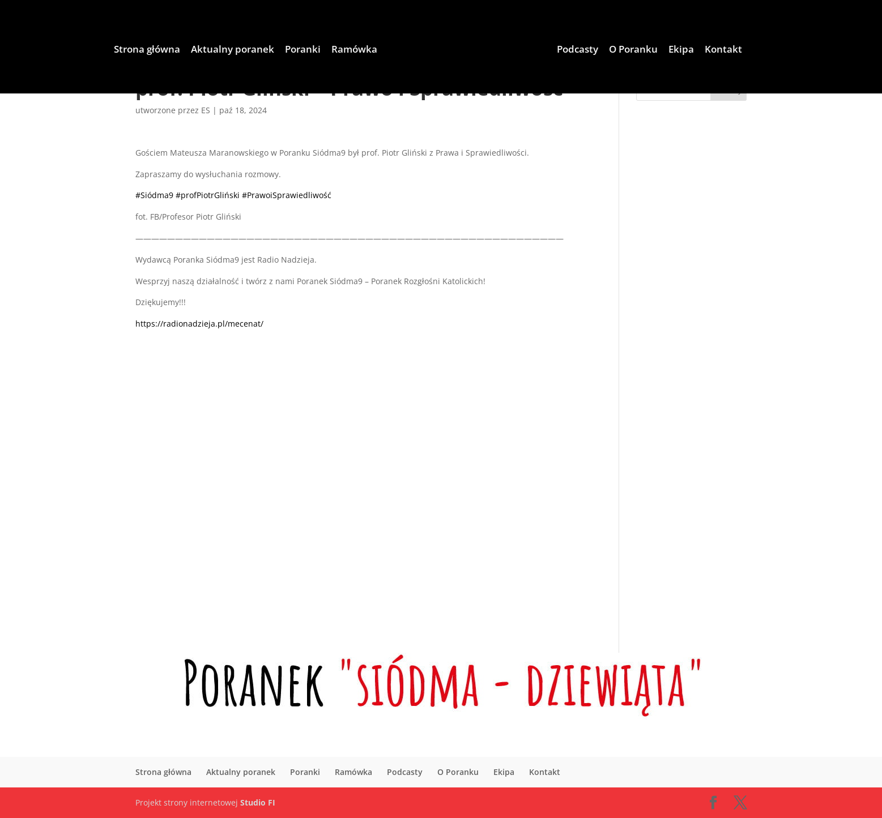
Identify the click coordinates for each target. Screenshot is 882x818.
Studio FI (257, 802)
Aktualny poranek (232, 50)
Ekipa (681, 50)
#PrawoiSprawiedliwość (286, 195)
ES (205, 110)
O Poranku (633, 50)
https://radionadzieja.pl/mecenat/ (199, 323)
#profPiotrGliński (208, 195)
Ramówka (354, 50)
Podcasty (577, 50)
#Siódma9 (154, 195)
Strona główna (147, 50)
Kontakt (723, 50)
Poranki (303, 50)
